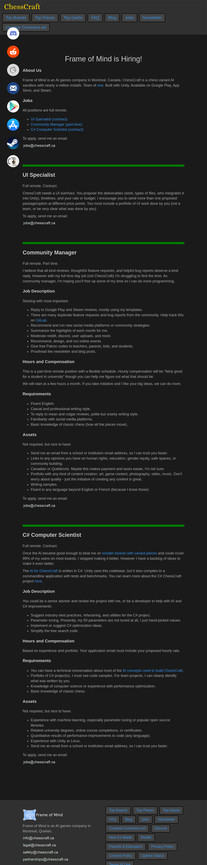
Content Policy (120, 856)
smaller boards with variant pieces (129, 553)
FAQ (95, 17)
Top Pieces (45, 17)
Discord (160, 828)
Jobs (129, 17)
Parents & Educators (125, 847)
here (38, 581)
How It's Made (120, 837)
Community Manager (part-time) (56, 124)
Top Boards (16, 17)
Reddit (146, 837)
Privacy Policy (162, 847)
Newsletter (152, 17)
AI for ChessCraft (44, 571)
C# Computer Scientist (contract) (57, 130)
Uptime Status (152, 856)
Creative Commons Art (127, 828)
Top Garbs (73, 17)
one (100, 85)
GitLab (41, 320)
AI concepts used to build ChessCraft (153, 671)
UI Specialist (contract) (49, 119)
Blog (112, 17)
